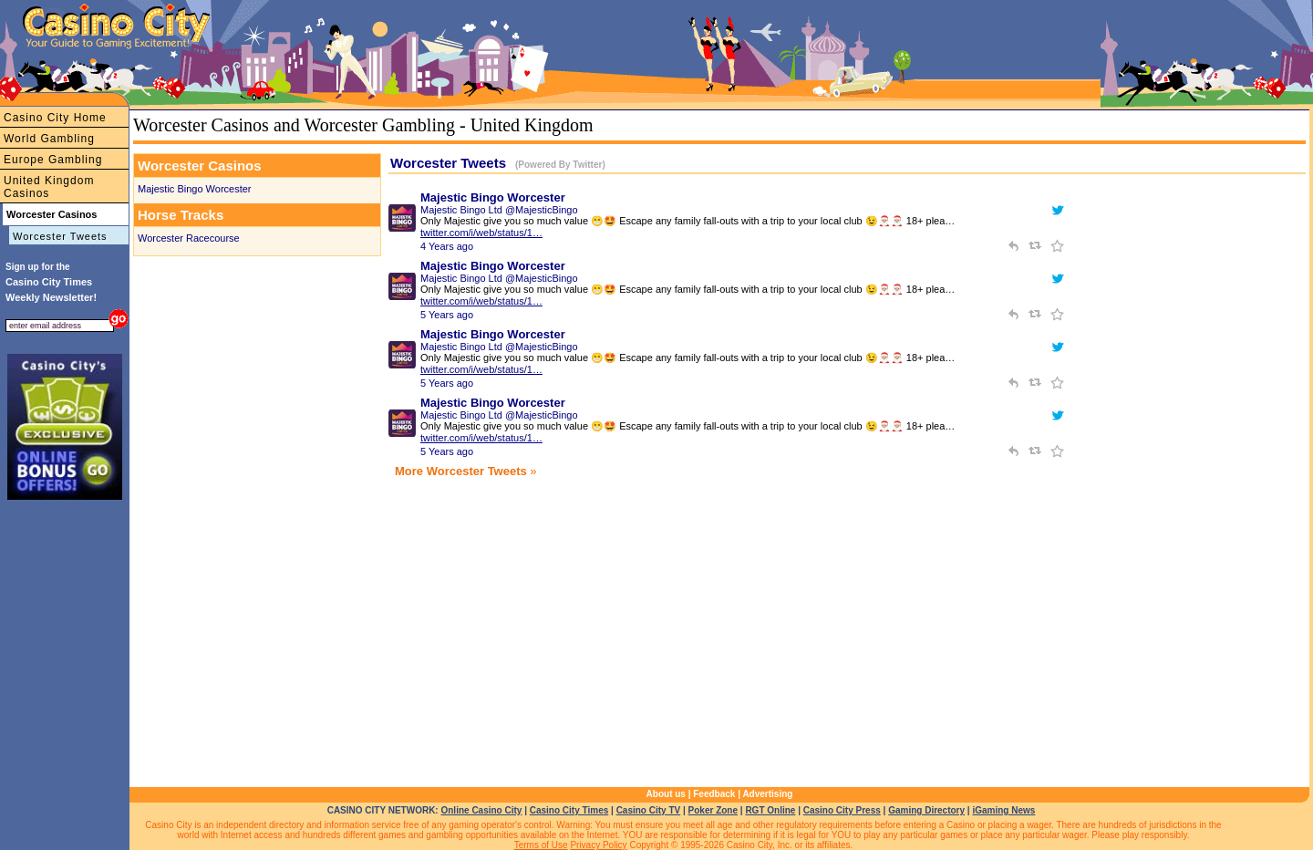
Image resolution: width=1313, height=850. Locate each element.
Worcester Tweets (60, 236)
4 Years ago (446, 246)
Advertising (767, 794)
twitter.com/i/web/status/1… (481, 232)
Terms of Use (541, 845)
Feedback (714, 794)
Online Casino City (481, 810)
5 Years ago (446, 314)
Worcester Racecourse (189, 238)
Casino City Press (842, 810)
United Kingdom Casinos (49, 187)
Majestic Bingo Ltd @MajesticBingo (499, 209)
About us (666, 794)
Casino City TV (648, 810)
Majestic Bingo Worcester (195, 188)
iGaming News (1003, 810)
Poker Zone (713, 810)
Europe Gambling (53, 159)
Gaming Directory (926, 810)
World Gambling (49, 138)
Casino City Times (569, 810)
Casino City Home (55, 117)
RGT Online (770, 810)
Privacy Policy (598, 845)
